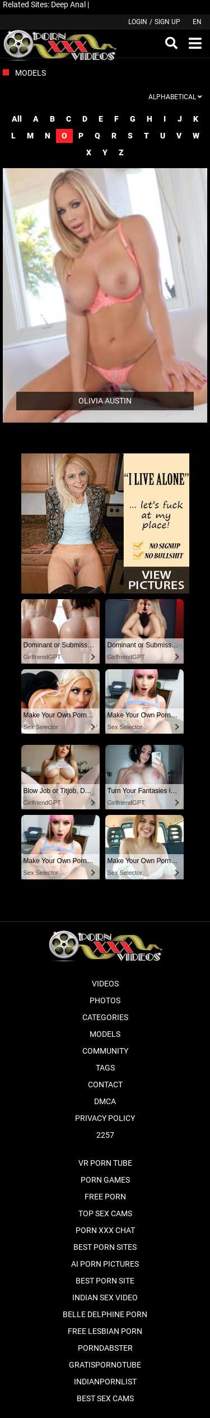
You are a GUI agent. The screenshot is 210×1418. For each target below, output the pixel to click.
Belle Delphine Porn (105, 1314)
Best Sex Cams (105, 1398)
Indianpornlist (105, 1381)
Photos (105, 1000)
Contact (105, 1084)
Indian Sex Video (105, 1297)
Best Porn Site (105, 1280)
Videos (105, 983)
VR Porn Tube (105, 1163)
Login (137, 22)
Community (105, 1050)
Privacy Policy (105, 1118)
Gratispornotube (105, 1364)
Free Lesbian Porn (105, 1331)
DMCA (105, 1101)
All (17, 118)
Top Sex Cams (105, 1213)
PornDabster (105, 1347)
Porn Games (105, 1179)
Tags (105, 1067)
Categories (105, 1017)
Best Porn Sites (105, 1247)
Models (105, 1034)
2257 (105, 1134)
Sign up (167, 22)
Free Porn (105, 1196)
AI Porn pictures (105, 1263)
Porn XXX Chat (105, 1230)
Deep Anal (68, 4)
